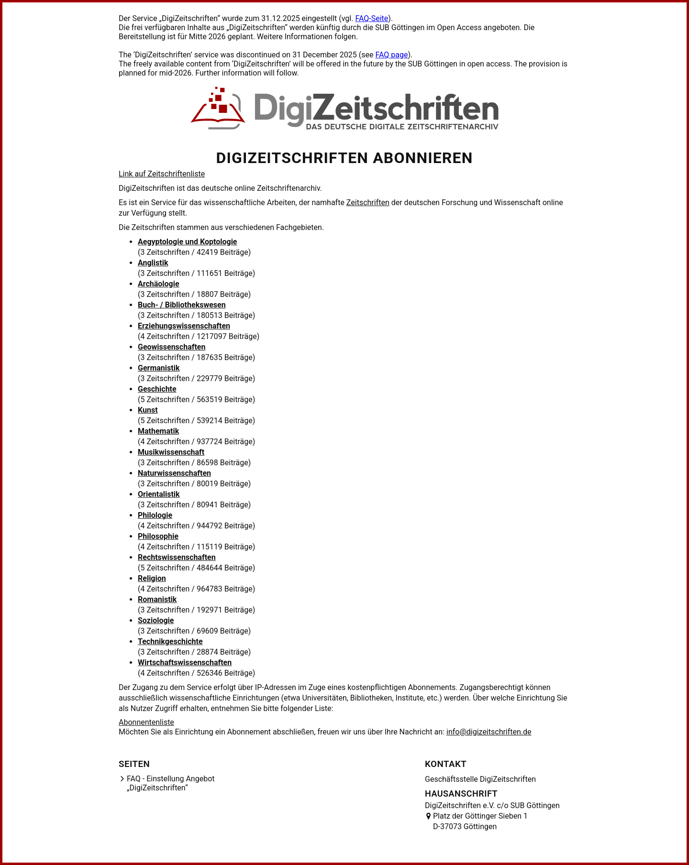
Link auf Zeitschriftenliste (162, 173)
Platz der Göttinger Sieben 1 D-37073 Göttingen (480, 821)
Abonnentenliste (146, 722)
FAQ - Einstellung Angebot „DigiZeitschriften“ (171, 783)
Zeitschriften (367, 202)
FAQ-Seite (371, 18)
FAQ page (391, 54)
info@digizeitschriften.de (489, 731)
